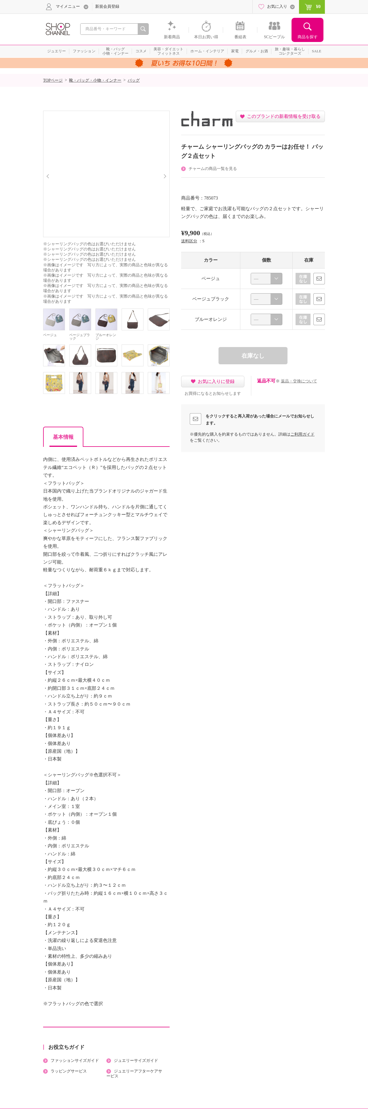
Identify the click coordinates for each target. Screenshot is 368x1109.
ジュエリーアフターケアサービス (134, 1073)
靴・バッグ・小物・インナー (95, 80)
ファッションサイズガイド (75, 1060)
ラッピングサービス (69, 1071)
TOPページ (53, 80)
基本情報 (63, 437)
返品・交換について (299, 381)
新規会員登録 (107, 6)
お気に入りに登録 (216, 381)
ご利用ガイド (302, 434)
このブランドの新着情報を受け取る (284, 116)
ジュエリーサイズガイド (136, 1060)
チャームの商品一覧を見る (213, 168)
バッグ (134, 80)
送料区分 (189, 241)
